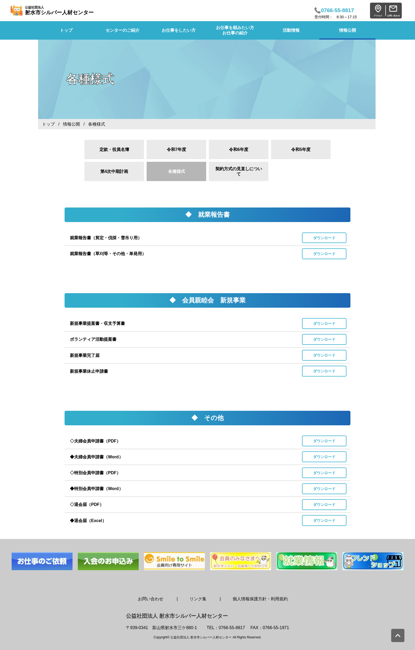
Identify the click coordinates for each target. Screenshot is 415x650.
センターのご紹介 (122, 30)
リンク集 (198, 599)
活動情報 (291, 30)
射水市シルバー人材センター (59, 10)
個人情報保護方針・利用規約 (260, 599)
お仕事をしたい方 (179, 30)
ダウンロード (324, 238)
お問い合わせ (150, 599)
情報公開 (347, 30)
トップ (48, 124)
